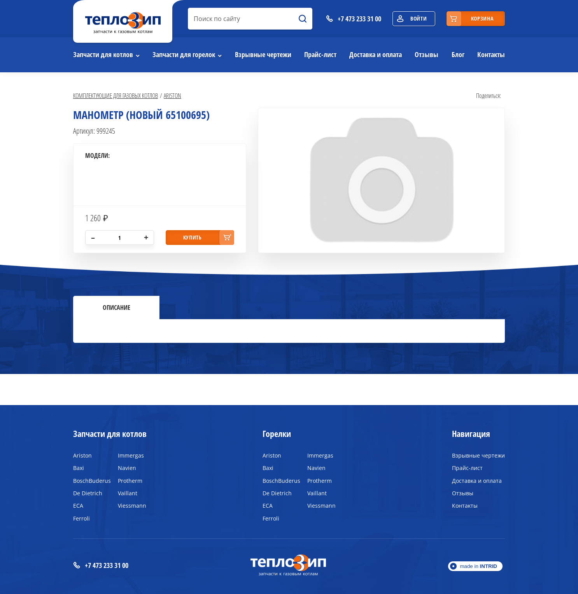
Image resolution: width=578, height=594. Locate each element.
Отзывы (426, 54)
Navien (127, 468)
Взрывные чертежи (263, 54)
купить (192, 237)
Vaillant (127, 493)
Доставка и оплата (375, 54)
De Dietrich (87, 493)
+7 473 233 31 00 (100, 565)
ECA (78, 505)
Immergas (131, 455)
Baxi (78, 468)
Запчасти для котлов (103, 54)
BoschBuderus (89, 480)
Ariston (172, 95)
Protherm (130, 480)
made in (478, 566)
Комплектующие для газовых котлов (115, 95)
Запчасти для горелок (183, 54)
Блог (458, 54)
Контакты (491, 54)
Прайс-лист (320, 54)
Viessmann (132, 505)
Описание (116, 307)
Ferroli (81, 518)
